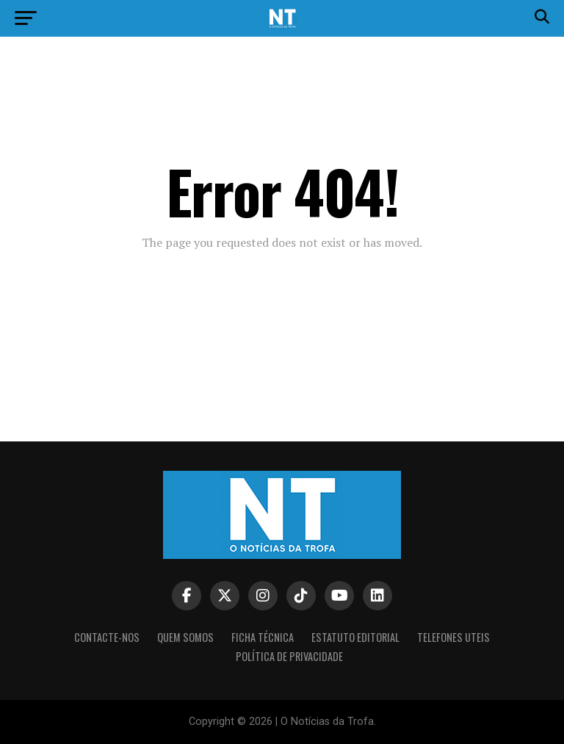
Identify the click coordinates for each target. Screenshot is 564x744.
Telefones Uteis (453, 637)
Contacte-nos (107, 637)
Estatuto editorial (355, 637)
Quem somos (185, 637)
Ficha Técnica (262, 637)
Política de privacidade (289, 656)
